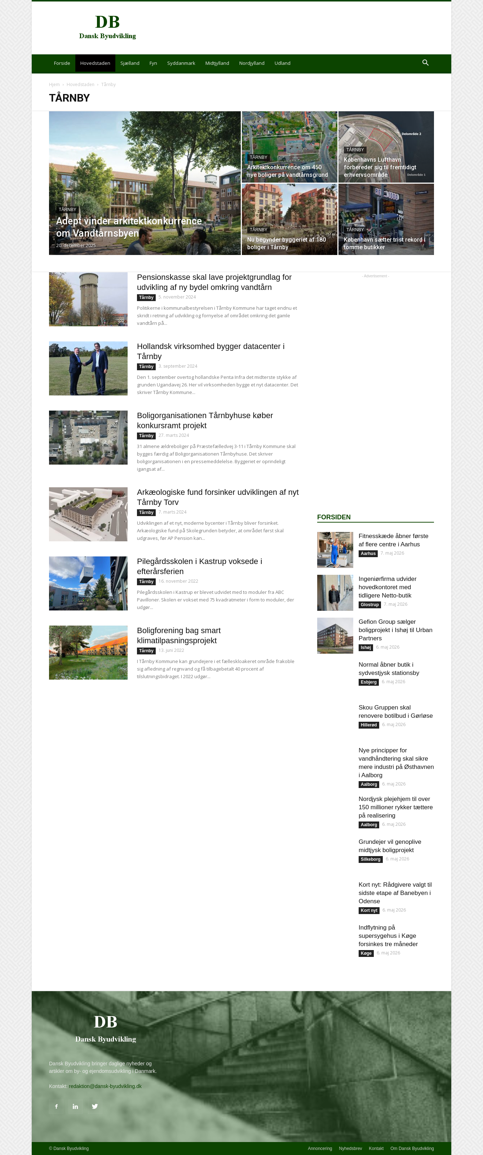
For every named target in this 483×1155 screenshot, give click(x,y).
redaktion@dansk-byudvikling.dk (105, 1086)
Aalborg (369, 784)
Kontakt (376, 1148)
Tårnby (67, 209)
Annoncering (320, 1148)
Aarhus (368, 553)
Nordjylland (252, 63)
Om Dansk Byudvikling (412, 1148)
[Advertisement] (303, 28)
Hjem (54, 84)
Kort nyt (369, 910)
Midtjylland (217, 63)
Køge (366, 953)
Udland (283, 63)
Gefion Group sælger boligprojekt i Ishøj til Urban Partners (396, 630)
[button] (425, 63)
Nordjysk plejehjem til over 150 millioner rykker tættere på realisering (396, 807)
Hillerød (369, 725)
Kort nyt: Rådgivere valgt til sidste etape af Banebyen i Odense (395, 893)
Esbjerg (369, 682)
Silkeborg (371, 859)
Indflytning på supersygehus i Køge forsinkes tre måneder (388, 936)
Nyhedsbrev (350, 1148)
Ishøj (366, 647)
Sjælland (129, 63)
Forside (62, 63)
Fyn (153, 63)
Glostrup (370, 604)
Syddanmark (181, 63)
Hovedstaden (95, 63)
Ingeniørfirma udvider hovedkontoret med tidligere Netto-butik (388, 587)
